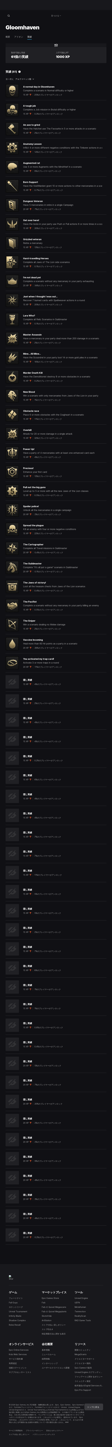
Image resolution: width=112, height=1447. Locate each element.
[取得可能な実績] (19, 71)
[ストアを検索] (9, 15)
